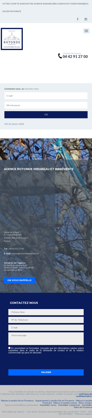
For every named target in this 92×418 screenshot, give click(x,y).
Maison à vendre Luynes (65, 402)
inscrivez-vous (32, 89)
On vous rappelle (19, 280)
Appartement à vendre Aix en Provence (54, 400)
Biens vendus (85, 402)
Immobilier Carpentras (69, 405)
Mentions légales (83, 413)
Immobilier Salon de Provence (83, 406)
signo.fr (21, 411)
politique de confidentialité (84, 395)
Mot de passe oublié (14, 124)
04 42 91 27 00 (16, 248)
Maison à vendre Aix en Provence (17, 400)
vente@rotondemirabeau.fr (25, 253)
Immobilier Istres (48, 405)
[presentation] (32, 361)
